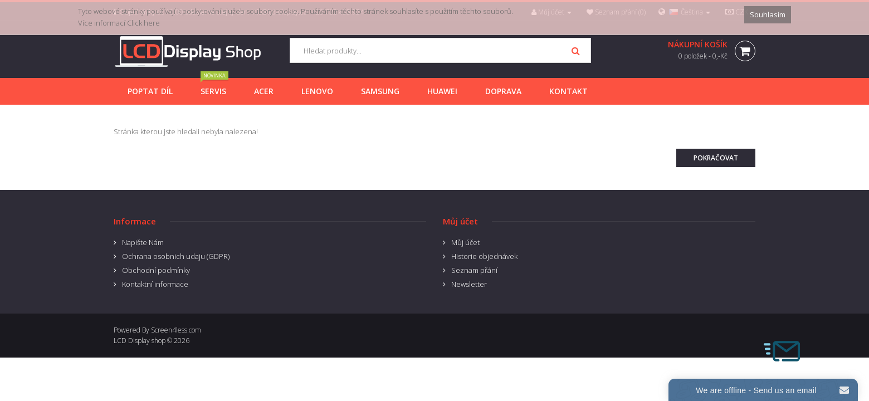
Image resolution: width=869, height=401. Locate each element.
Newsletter (469, 284)
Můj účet (465, 242)
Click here (143, 23)
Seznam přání (474, 270)
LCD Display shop (139, 340)
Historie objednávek (484, 256)
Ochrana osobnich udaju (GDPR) (176, 256)
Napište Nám (143, 242)
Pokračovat (716, 158)
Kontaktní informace (155, 284)
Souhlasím (767, 14)
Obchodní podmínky (156, 270)
